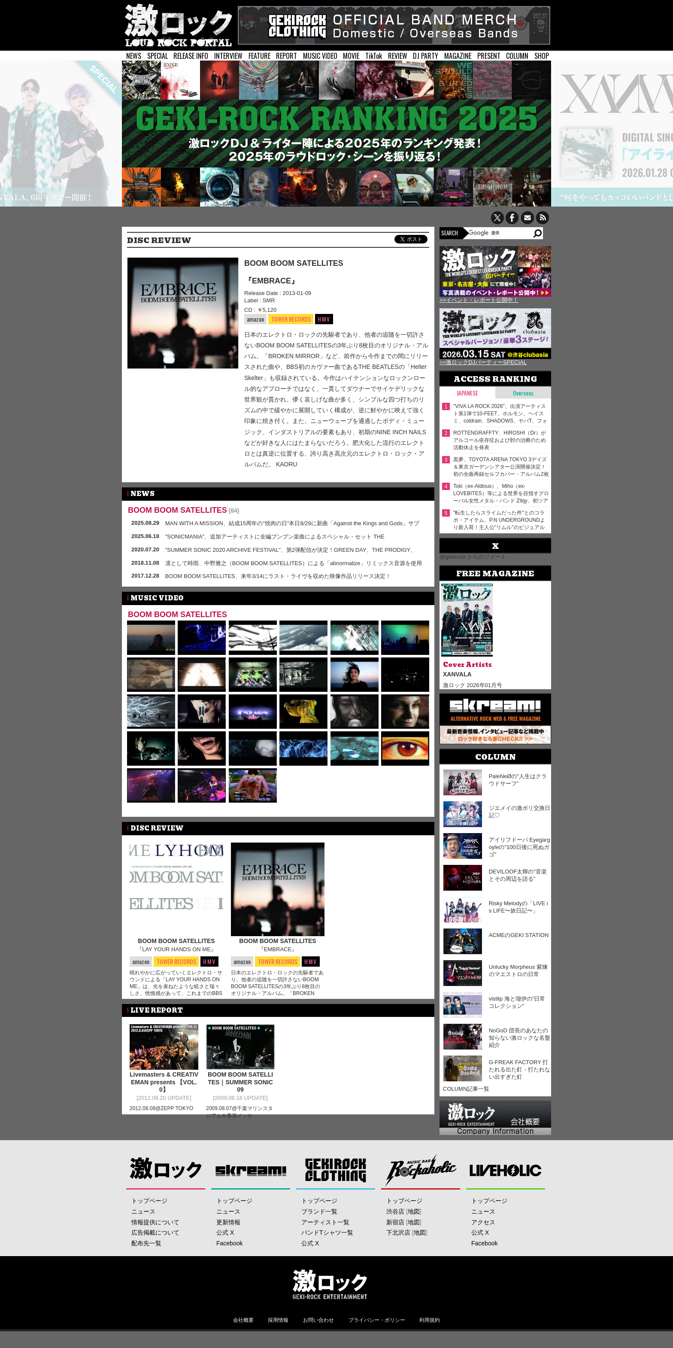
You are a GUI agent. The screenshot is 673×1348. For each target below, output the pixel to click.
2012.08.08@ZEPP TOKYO (161, 1113)
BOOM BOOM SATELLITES (293, 263)
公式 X (225, 1232)
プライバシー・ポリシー (377, 1320)
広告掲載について (155, 1232)
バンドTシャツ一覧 (327, 1232)
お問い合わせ (318, 1320)
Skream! (251, 1170)
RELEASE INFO (190, 56)
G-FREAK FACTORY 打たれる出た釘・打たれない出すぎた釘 (519, 1069)
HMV (324, 318)
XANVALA (457, 674)
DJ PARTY (425, 56)
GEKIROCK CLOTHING (336, 1170)
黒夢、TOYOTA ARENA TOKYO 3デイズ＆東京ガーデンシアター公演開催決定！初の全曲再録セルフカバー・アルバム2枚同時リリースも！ (501, 467)
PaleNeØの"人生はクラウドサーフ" (518, 780)
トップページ (149, 1200)
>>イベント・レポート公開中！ (479, 300)
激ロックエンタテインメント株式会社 (329, 1284)
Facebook (229, 1243)
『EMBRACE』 (271, 281)
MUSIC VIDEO (320, 56)
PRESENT (488, 56)
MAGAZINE (457, 56)
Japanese (467, 392)
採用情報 (278, 1320)
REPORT (286, 56)
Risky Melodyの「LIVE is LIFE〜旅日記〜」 (518, 907)
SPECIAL (157, 56)
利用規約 (429, 1320)
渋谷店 (395, 1211)
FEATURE (259, 56)
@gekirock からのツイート (473, 557)
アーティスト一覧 (325, 1222)
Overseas (523, 392)
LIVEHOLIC (506, 1170)
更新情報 (228, 1222)
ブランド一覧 (319, 1211)
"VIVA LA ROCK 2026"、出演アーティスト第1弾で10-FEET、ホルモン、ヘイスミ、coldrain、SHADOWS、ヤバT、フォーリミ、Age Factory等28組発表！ (500, 413)
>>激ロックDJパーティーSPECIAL (483, 362)
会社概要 (243, 1320)
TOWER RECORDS (291, 319)
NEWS (133, 56)
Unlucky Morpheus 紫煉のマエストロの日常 (518, 970)
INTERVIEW (228, 56)
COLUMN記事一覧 (466, 1089)
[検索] (500, 232)
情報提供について (155, 1222)
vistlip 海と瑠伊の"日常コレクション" (517, 1002)
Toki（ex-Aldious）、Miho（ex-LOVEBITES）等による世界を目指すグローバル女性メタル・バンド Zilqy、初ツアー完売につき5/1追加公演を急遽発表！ (501, 493)
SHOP (541, 56)
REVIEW (397, 56)
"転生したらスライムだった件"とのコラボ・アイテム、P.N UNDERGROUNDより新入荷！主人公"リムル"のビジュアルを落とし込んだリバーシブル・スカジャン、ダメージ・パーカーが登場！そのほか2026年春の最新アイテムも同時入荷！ (500, 520)
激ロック (166, 1170)
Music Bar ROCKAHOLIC (421, 1170)
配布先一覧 (146, 1243)
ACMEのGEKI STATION (519, 935)
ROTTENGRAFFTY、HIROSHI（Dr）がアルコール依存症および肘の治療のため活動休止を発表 (499, 440)
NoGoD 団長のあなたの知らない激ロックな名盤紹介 (519, 1037)
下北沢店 (398, 1232)
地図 (414, 1211)
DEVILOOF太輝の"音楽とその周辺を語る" (518, 875)
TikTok (373, 56)
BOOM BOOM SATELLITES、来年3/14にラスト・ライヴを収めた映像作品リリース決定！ (278, 576)
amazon (255, 318)
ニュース (143, 1211)
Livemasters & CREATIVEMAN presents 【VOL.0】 (164, 1086)
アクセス (483, 1222)
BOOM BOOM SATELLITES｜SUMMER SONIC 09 (240, 1086)
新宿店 (395, 1222)
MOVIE (351, 56)
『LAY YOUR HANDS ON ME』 (176, 949)
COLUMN (517, 56)
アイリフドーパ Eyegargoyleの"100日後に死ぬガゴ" (519, 847)
